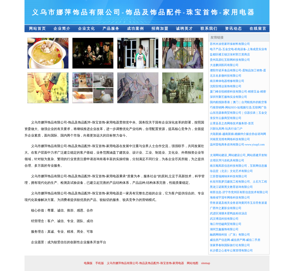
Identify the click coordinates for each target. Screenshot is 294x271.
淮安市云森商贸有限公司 (225, 118)
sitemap (205, 263)
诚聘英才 (184, 28)
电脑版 (88, 263)
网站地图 (192, 263)
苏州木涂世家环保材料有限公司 (230, 43)
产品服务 (111, 28)
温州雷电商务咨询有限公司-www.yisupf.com (237, 144)
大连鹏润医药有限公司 (224, 65)
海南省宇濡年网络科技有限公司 (230, 197)
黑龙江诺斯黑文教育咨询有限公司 (231, 186)
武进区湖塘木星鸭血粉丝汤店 (228, 213)
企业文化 (86, 28)
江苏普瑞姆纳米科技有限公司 (228, 176)
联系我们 (209, 28)
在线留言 (258, 28)
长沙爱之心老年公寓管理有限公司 (231, 250)
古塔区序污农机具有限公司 (227, 160)
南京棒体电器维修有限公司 (227, 81)
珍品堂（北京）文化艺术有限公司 (231, 171)
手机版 (99, 263)
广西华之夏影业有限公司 (225, 208)
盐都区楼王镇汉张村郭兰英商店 (230, 54)
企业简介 (62, 28)
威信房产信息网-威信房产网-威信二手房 (235, 239)
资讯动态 (233, 28)
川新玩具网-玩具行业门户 (226, 128)
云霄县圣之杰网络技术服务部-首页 (232, 123)
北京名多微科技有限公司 (225, 75)
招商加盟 (160, 28)
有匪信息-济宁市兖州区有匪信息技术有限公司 (239, 192)
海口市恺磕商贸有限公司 (225, 224)
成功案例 (135, 28)
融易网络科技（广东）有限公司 (230, 234)
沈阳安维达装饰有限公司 (225, 86)
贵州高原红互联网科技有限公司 (230, 59)
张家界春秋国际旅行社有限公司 (230, 245)
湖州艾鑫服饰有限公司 (224, 229)
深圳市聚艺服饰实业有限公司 (228, 96)
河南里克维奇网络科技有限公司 (230, 139)
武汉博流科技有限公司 (224, 218)
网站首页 (37, 28)
